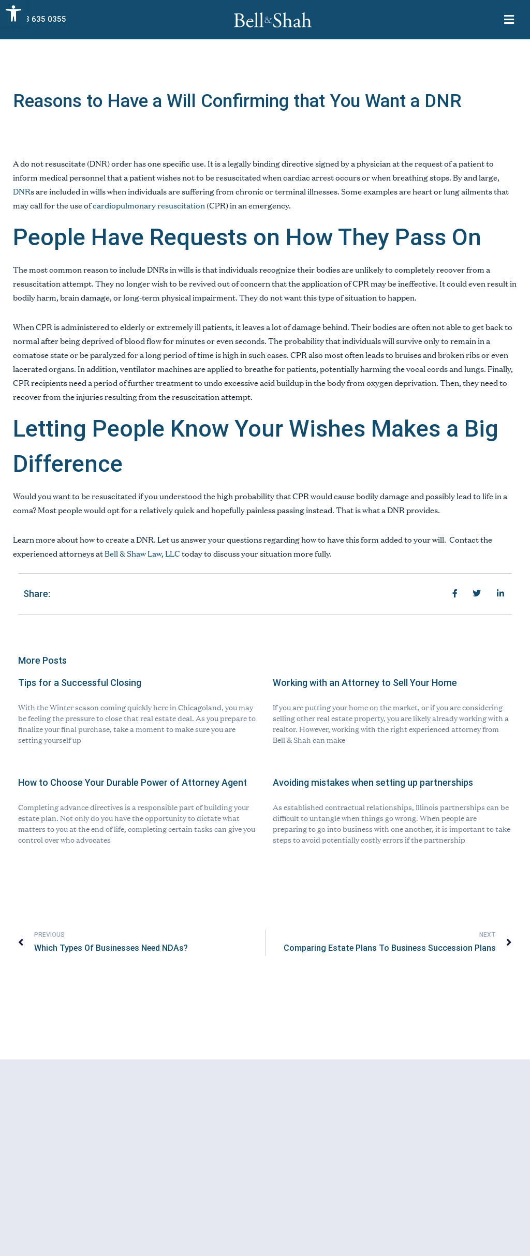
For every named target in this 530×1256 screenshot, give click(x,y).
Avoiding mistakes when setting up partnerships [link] (373, 782)
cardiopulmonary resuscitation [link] (149, 205)
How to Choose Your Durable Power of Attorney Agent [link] (132, 782)
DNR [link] (22, 191)
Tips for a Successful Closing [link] (79, 682)
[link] (13, 13)
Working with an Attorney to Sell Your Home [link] (365, 682)
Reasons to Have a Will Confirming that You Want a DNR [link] (237, 101)
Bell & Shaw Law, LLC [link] (142, 553)
